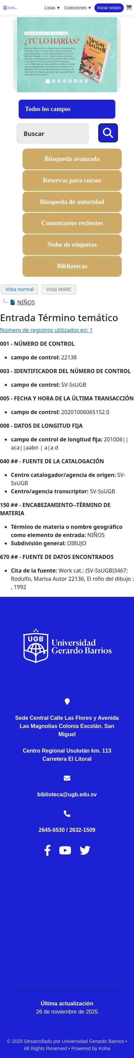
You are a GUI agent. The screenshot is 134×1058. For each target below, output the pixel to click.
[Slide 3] (59, 81)
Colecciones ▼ (78, 7)
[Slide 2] (53, 81)
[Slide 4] (64, 81)
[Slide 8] (86, 81)
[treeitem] (22, 302)
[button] (128, 8)
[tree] (67, 302)
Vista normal (19, 289)
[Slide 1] (48, 81)
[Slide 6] (75, 81)
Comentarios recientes (72, 222)
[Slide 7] (81, 81)
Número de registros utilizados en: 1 (46, 330)
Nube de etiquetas (72, 244)
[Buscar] (108, 132)
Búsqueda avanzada (72, 158)
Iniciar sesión (109, 7)
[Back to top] (113, 1037)
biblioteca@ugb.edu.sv (67, 794)
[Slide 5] (70, 81)
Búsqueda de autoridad (72, 201)
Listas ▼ (53, 7)
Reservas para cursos (72, 180)
